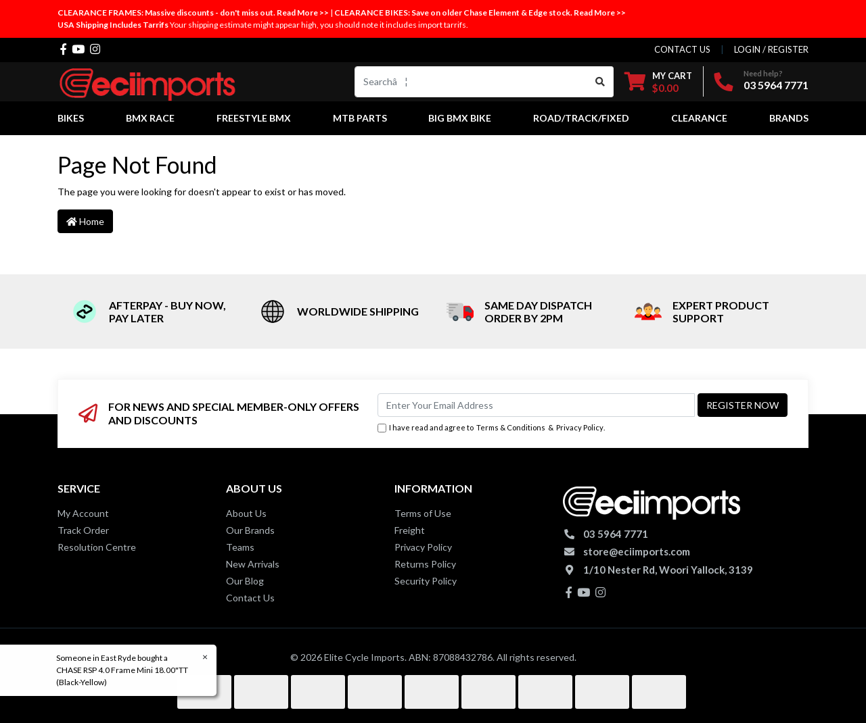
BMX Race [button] (150, 118)
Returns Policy (425, 564)
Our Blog (245, 581)
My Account (83, 513)
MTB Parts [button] (360, 118)
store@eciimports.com (636, 551)
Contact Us (250, 597)
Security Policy (425, 581)
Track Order (83, 530)
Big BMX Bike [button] (459, 118)
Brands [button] (788, 118)
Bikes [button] (71, 118)
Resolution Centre (97, 547)
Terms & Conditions (510, 427)
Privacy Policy (579, 427)
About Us (246, 513)
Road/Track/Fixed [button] (581, 118)
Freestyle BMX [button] (253, 118)
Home (85, 221)
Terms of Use (422, 513)
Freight (409, 530)
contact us (682, 49)
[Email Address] (536, 405)
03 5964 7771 (776, 84)
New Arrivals (252, 564)
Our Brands (250, 530)
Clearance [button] (699, 118)
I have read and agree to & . (491, 428)
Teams (240, 547)
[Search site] (600, 81)
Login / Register (771, 49)
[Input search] (471, 81)
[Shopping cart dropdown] (658, 81)
